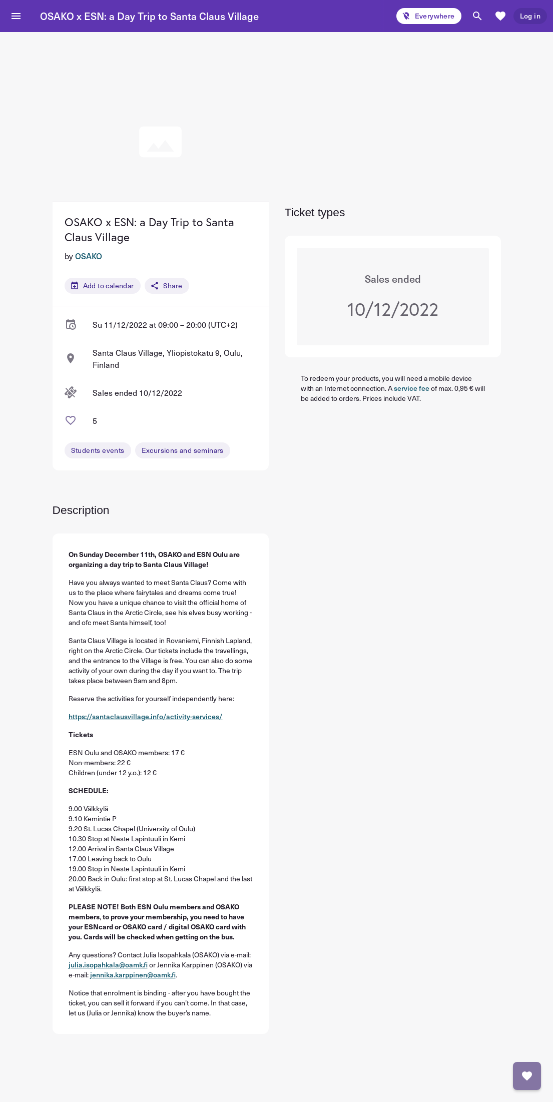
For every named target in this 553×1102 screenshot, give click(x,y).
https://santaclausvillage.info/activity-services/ (146, 716)
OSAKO (88, 256)
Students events (98, 450)
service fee (411, 388)
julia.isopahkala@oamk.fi (108, 964)
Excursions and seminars (183, 450)
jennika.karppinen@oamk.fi (133, 974)
